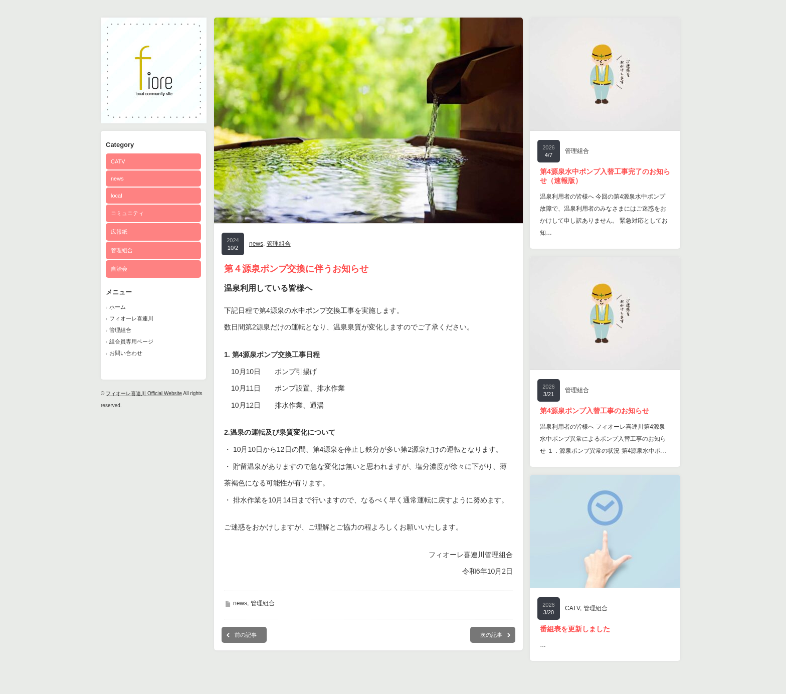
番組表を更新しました (575, 629)
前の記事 (246, 635)
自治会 (119, 269)
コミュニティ (127, 213)
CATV (118, 161)
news (117, 179)
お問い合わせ (125, 353)
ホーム (117, 307)
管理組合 (122, 250)
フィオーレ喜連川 (131, 318)
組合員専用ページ (131, 341)
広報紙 (119, 232)
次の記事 (491, 635)
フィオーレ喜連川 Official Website (144, 393)
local (116, 196)
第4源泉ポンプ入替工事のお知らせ (594, 411)
